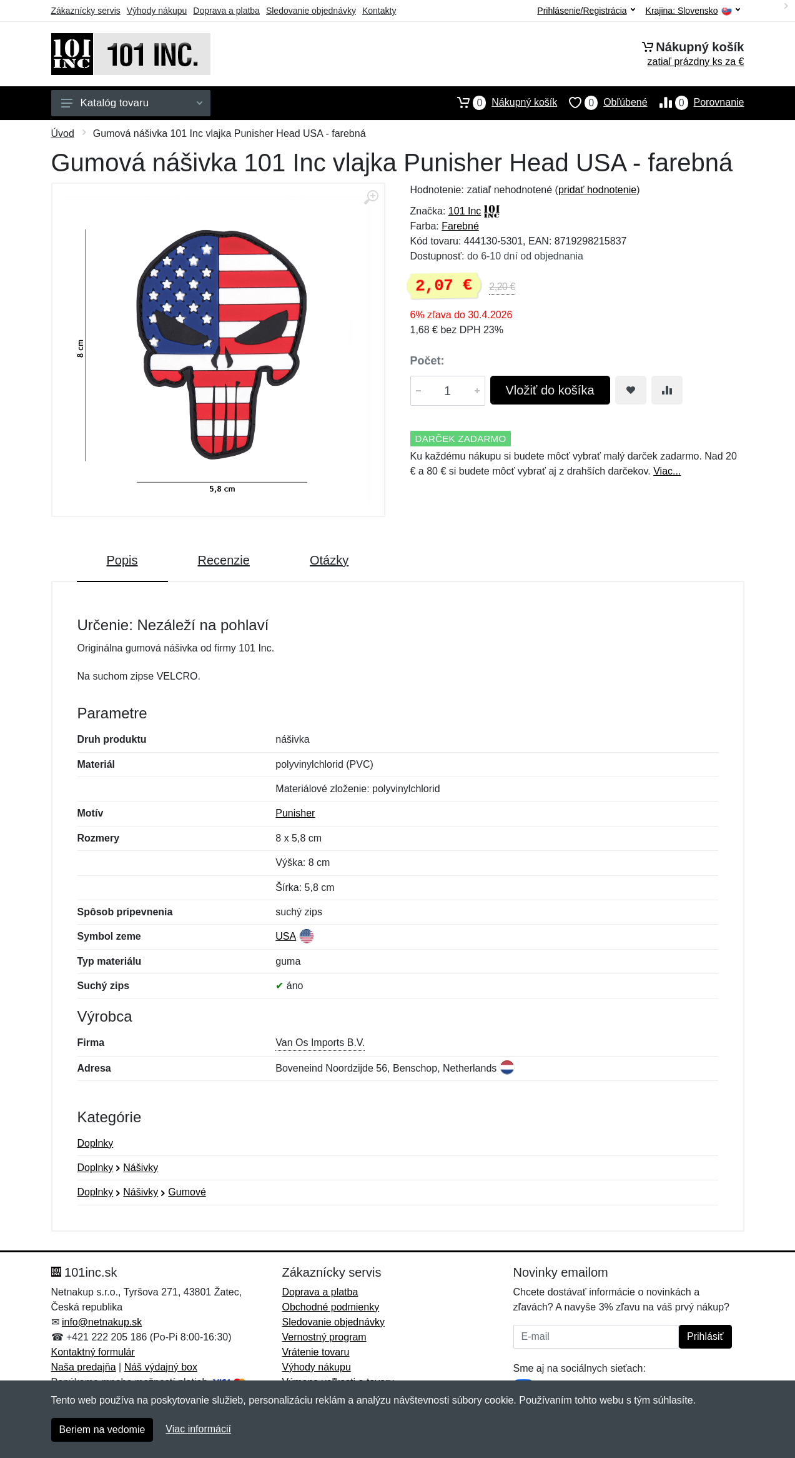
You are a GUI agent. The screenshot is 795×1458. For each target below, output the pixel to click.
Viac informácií (198, 1429)
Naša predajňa (83, 1367)
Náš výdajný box (160, 1367)
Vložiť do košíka (550, 390)
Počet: (427, 360)
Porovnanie (696, 102)
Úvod (62, 133)
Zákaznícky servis (86, 11)
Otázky (329, 560)
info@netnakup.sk (102, 1322)
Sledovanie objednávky (311, 11)
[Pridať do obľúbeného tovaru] (630, 390)
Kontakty (379, 11)
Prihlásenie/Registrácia (586, 10)
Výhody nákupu (157, 11)
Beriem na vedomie (102, 1429)
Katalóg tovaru (131, 103)
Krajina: (693, 11)
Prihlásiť (705, 1336)
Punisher (295, 813)
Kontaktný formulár (93, 1352)
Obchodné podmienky (331, 1307)
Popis (122, 560)
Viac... (667, 471)
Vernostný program (324, 1337)
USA (285, 936)
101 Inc (464, 211)
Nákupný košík (501, 102)
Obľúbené (602, 102)
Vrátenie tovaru (316, 1352)
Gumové (186, 1192)
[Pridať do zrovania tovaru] (667, 390)
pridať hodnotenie (597, 189)
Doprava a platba (226, 11)
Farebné (460, 226)
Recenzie (224, 560)
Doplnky (95, 1143)
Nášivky (140, 1167)
